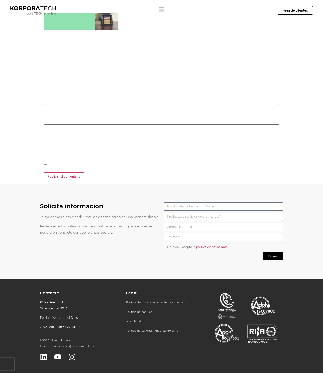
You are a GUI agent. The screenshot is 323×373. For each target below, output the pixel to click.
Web (47, 148)
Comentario (53, 58)
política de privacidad (211, 247)
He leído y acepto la (197, 247)
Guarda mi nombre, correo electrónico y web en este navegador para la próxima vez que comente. (119, 166)
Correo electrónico (58, 130)
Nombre (51, 113)
